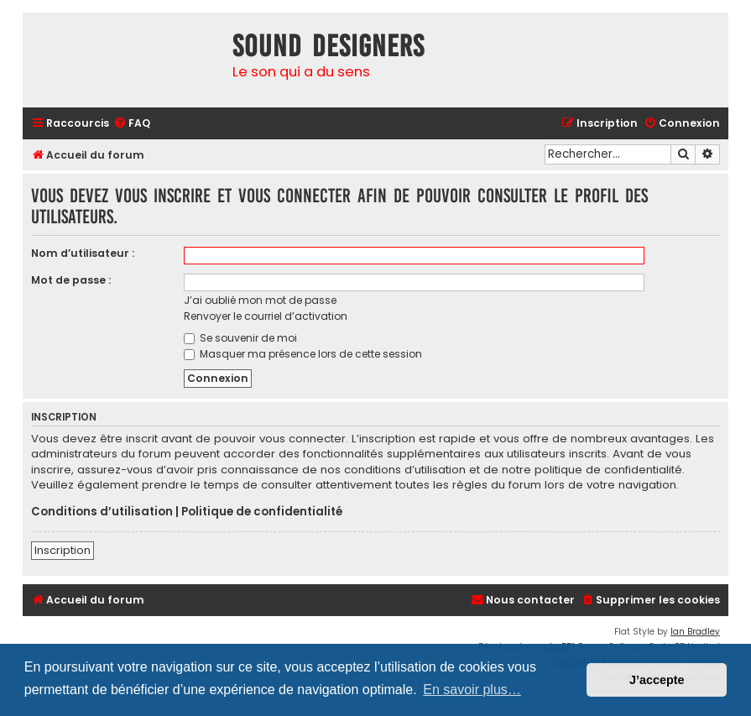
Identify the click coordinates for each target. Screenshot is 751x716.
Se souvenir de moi (240, 338)
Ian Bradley (695, 631)
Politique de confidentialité (261, 512)
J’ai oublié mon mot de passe (260, 300)
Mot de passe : (71, 280)
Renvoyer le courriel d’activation (265, 316)
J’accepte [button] (657, 680)
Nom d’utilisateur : (82, 253)
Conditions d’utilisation (102, 512)
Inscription (62, 550)
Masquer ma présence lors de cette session (303, 354)
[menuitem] (131, 123)
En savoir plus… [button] (472, 689)
